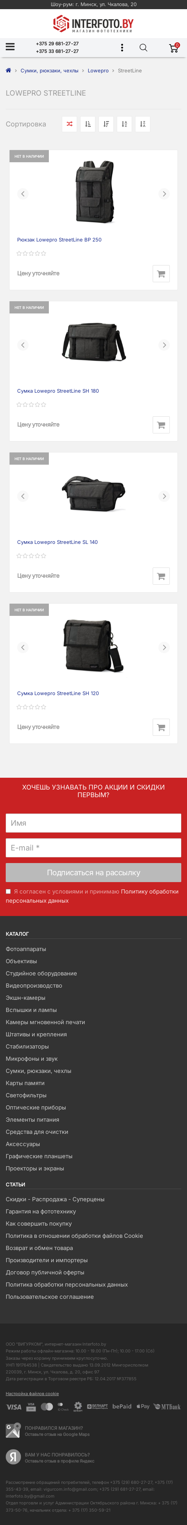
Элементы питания (32, 1119)
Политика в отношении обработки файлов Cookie (74, 1235)
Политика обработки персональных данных (67, 1284)
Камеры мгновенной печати (45, 1022)
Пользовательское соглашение (50, 1296)
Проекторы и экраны (35, 1168)
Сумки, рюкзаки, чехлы (38, 1070)
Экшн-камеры (25, 997)
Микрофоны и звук (32, 1058)
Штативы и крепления (36, 1034)
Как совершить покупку (39, 1223)
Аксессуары (23, 1144)
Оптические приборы (36, 1107)
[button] (23, 194)
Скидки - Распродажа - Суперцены (55, 1199)
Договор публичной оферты (45, 1272)
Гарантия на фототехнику (41, 1211)
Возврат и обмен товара (39, 1248)
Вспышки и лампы (31, 1009)
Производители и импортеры (47, 1260)
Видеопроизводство (34, 985)
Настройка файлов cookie (32, 1393)
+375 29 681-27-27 (57, 43)
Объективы (21, 961)
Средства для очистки (37, 1131)
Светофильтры (26, 1095)
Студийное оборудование (41, 973)
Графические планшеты (39, 1156)
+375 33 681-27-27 (57, 51)
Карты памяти (25, 1083)
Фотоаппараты (26, 949)
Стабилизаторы (27, 1046)
